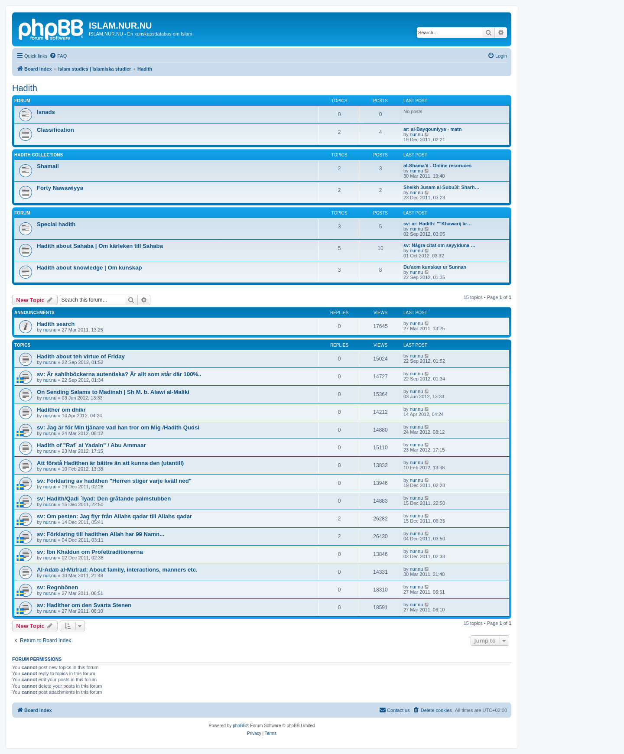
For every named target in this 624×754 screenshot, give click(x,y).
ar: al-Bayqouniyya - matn (432, 129)
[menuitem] (58, 56)
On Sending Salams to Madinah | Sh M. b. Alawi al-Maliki (113, 392)
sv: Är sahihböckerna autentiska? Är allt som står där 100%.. (119, 374)
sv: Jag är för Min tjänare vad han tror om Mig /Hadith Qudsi (118, 427)
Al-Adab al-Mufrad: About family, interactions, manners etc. (117, 569)
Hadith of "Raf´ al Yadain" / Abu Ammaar (91, 445)
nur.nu (416, 134)
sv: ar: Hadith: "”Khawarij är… (437, 223)
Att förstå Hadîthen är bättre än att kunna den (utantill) (110, 463)
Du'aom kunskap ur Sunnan (434, 267)
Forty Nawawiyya (60, 188)
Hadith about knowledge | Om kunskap (89, 267)
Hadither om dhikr (61, 409)
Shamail (48, 166)
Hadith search (56, 324)
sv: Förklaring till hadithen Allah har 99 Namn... (100, 534)
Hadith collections (38, 155)
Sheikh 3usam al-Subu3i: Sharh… (441, 187)
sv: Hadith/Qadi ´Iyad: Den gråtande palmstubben (104, 498)
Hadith (24, 88)
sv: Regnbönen (57, 587)
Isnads (46, 112)
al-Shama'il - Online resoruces (437, 165)
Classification (55, 130)
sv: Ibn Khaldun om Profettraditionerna (90, 552)
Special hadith (56, 224)
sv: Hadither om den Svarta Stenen (84, 605)
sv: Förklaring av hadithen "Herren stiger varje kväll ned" (114, 481)
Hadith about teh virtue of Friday (81, 356)
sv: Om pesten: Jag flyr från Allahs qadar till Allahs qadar (114, 516)
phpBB (239, 725)
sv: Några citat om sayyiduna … (439, 245)
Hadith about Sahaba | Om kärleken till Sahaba (100, 246)
